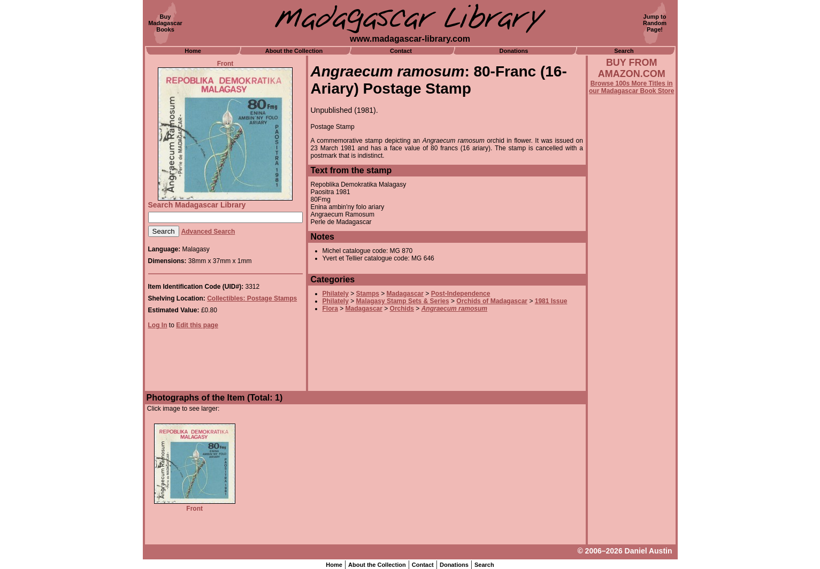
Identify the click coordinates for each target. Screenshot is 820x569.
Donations (514, 51)
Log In (157, 325)
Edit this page (197, 325)
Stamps (367, 293)
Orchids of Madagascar (491, 301)
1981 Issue (551, 301)
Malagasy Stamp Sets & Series (402, 301)
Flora (330, 308)
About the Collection (294, 51)
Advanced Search (208, 231)
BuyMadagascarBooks (165, 23)
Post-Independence (461, 293)
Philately (336, 293)
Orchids (402, 308)
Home (193, 51)
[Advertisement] (632, 383)
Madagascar (405, 293)
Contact (401, 51)
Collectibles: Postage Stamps (252, 298)
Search (624, 51)
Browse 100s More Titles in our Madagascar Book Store (631, 87)
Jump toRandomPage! (654, 23)
